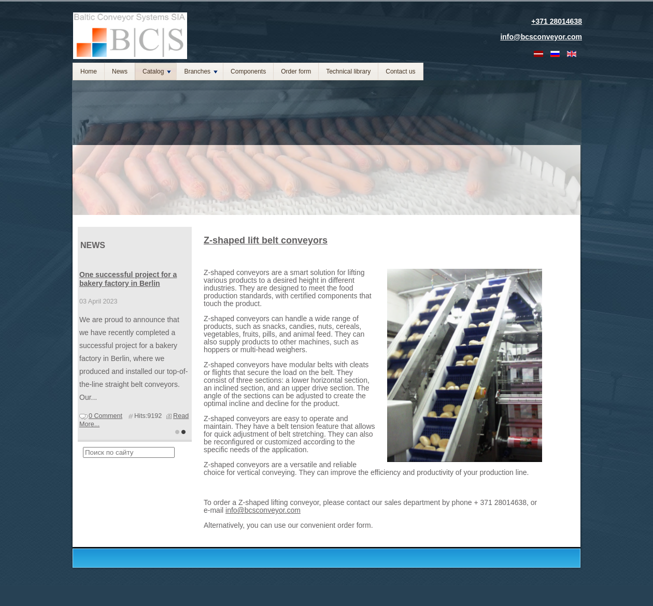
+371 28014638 (556, 21)
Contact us (400, 71)
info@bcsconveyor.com (263, 510)
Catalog (157, 71)
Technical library (348, 71)
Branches (201, 71)
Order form (296, 71)
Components (248, 71)
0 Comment (105, 416)
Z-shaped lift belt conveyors (266, 240)
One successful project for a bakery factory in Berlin (128, 279)
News (119, 71)
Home (88, 71)
